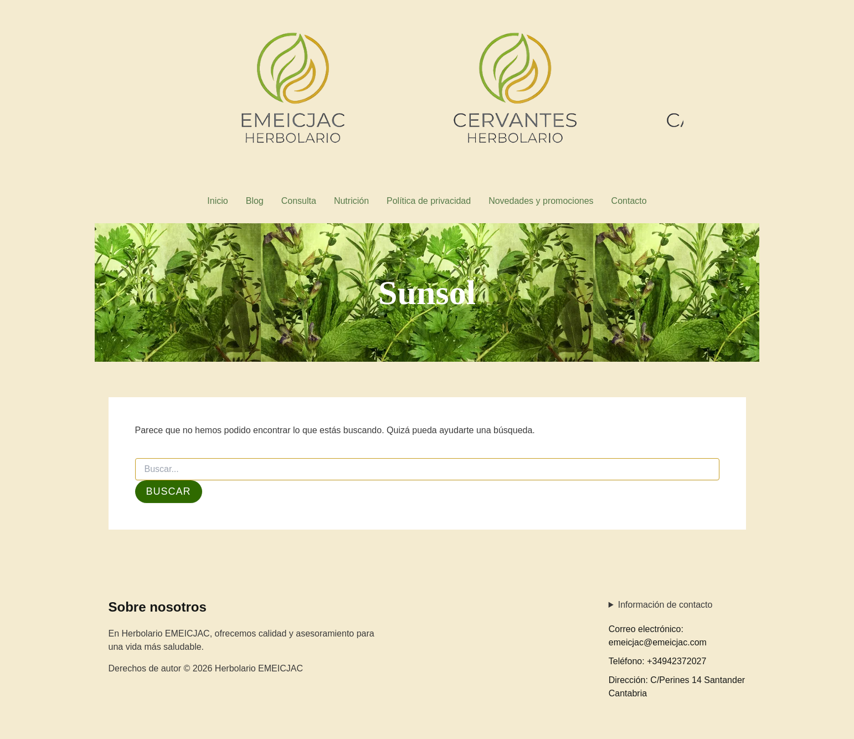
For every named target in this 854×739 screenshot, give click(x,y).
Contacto (629, 201)
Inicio (217, 201)
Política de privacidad (429, 201)
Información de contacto (665, 604)
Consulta (298, 201)
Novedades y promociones (540, 201)
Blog (255, 201)
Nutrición (351, 201)
